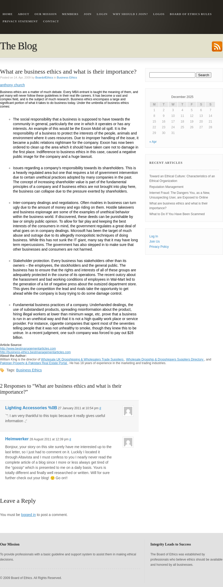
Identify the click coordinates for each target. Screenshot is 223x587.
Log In (153, 236)
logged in (28, 515)
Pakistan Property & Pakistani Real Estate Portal (34, 363)
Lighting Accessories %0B (31, 408)
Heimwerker (17, 439)
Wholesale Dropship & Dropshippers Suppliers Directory (165, 359)
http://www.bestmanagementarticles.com (28, 348)
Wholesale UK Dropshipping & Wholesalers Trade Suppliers (82, 359)
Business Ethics (67, 77)
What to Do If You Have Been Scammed (177, 214)
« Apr (153, 142)
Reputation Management (166, 187)
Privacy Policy (159, 247)
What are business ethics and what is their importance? (68, 71)
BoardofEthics (44, 77)
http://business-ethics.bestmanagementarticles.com (35, 352)
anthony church (12, 85)
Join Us (154, 241)
